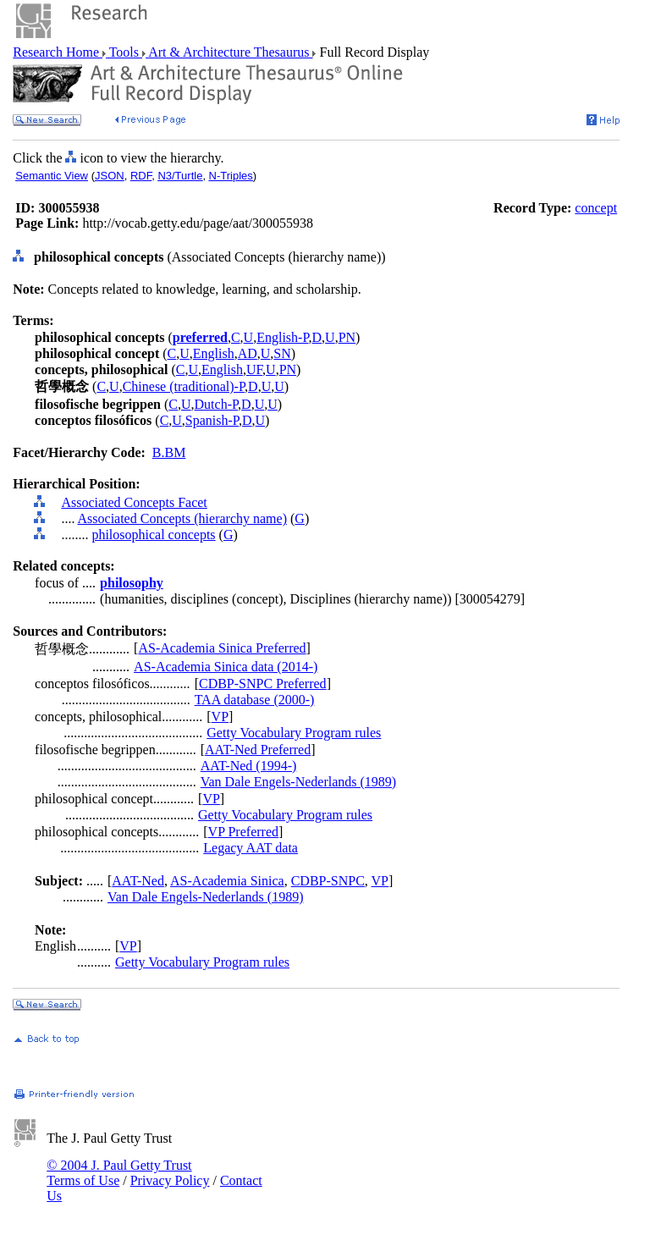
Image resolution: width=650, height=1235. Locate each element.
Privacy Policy (170, 1180)
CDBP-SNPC (328, 881)
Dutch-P (217, 404)
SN (281, 353)
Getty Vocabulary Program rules (294, 732)
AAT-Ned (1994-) (249, 765)
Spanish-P (212, 420)
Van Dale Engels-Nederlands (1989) (298, 782)
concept (596, 208)
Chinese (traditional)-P (184, 386)
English (213, 353)
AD (247, 353)
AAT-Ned (138, 881)
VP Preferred (243, 831)
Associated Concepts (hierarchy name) (182, 518)
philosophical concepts (153, 534)
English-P (282, 337)
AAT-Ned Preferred (258, 749)
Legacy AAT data (250, 848)
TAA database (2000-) (255, 699)
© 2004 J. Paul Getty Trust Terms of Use (119, 1173)
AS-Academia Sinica (227, 881)
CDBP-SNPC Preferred (263, 683)
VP (220, 716)
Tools (124, 52)
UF (254, 369)
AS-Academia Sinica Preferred (222, 648)
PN (347, 337)
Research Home (57, 52)
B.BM (169, 452)
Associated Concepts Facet (134, 502)
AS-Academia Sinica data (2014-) (225, 666)
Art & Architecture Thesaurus (229, 52)
